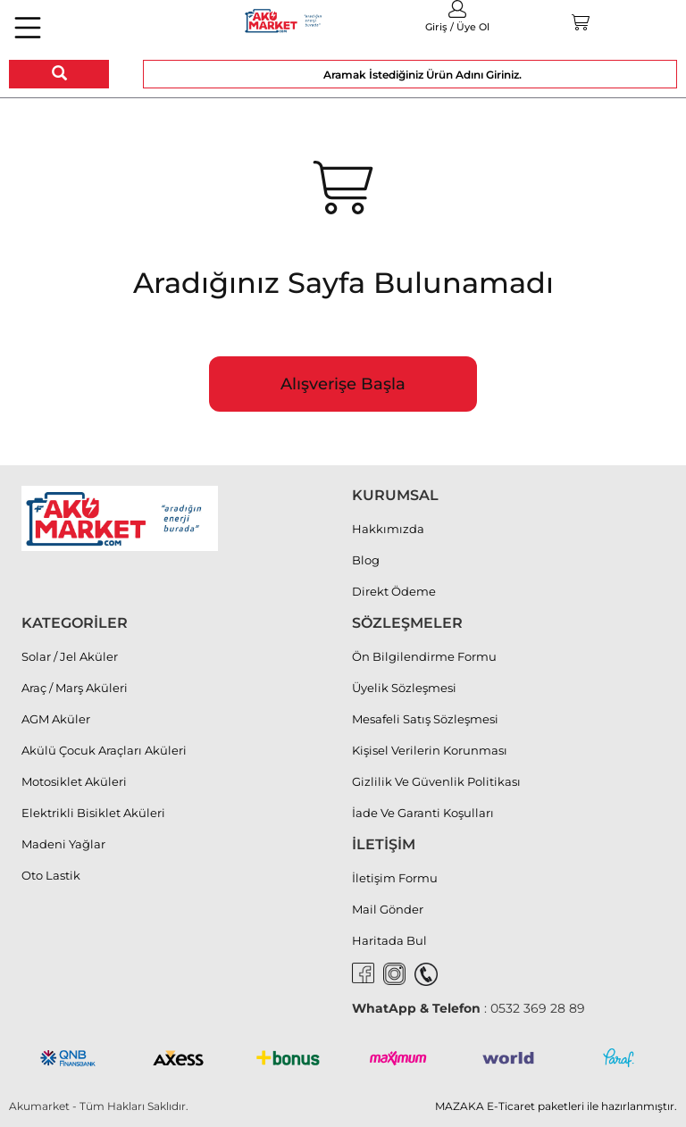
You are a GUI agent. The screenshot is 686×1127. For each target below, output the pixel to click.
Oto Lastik (50, 875)
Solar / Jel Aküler (69, 656)
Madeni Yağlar (63, 844)
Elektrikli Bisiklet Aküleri (93, 813)
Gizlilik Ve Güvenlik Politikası (436, 781)
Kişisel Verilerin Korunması (429, 750)
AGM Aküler (55, 719)
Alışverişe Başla (343, 384)
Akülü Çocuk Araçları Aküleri (104, 750)
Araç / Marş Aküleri (74, 687)
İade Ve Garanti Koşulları (423, 813)
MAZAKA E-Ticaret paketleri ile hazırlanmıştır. (556, 1106)
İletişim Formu (395, 878)
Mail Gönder (387, 909)
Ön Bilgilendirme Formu (424, 656)
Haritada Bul (389, 940)
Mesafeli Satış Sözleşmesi (425, 719)
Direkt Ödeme (394, 591)
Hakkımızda (388, 529)
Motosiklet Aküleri (74, 781)
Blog (366, 560)
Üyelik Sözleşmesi (404, 687)
